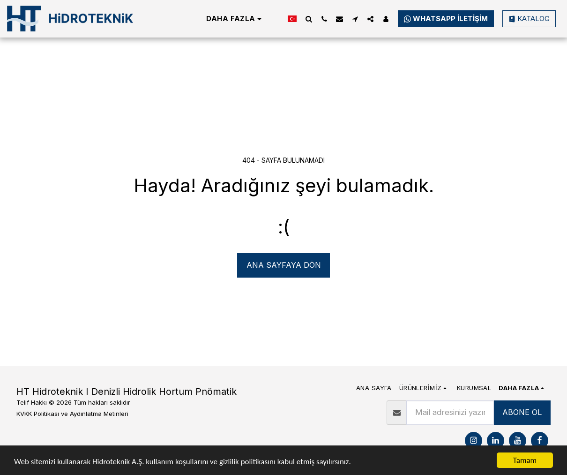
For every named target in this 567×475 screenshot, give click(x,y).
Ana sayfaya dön (283, 265)
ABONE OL (522, 412)
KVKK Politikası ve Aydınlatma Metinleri (72, 413)
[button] (308, 19)
